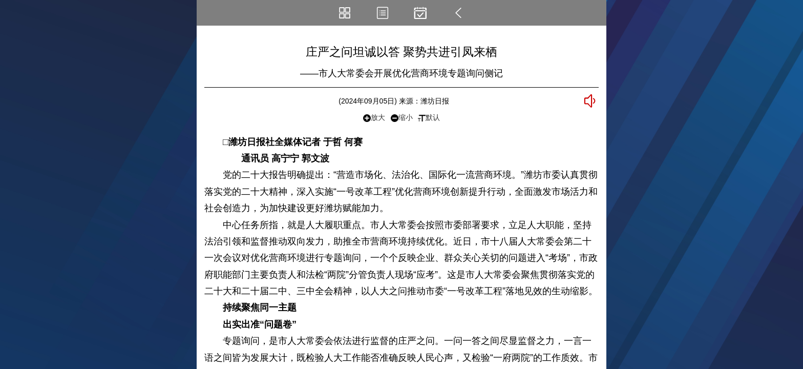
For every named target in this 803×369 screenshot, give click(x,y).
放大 (374, 117)
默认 (429, 117)
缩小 (402, 117)
